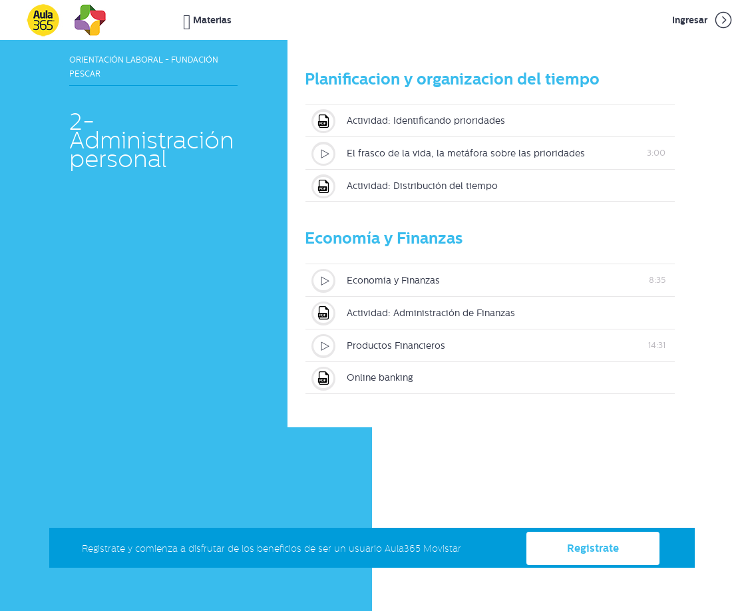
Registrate (593, 547)
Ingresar (703, 20)
